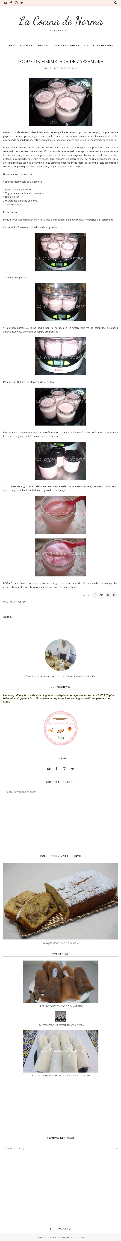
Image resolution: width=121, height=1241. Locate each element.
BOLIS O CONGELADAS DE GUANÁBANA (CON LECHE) (61, 1075)
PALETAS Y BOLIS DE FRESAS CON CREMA (62, 1025)
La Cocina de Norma (60, 21)
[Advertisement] (60, 825)
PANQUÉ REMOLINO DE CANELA (61, 943)
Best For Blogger (79, 1237)
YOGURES (21, 602)
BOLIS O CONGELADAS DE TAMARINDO (61, 1006)
